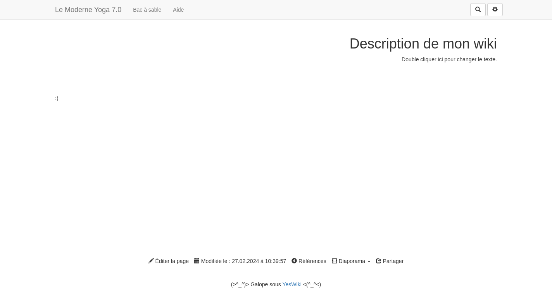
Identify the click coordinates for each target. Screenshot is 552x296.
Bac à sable (147, 10)
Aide (178, 10)
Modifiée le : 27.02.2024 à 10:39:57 (240, 261)
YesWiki (291, 284)
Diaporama (351, 261)
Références (309, 261)
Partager (390, 261)
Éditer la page (168, 261)
